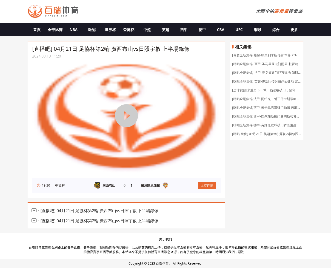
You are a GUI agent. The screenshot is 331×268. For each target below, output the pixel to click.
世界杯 (110, 29)
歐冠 (92, 29)
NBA (74, 29)
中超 (147, 29)
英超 (165, 29)
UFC (239, 29)
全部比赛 (55, 29)
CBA (220, 29)
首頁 (36, 29)
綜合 (276, 29)
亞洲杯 (128, 29)
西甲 (184, 29)
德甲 (202, 29)
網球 (257, 29)
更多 (294, 29)
